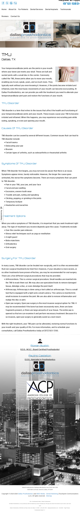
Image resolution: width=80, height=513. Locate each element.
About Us (12, 9)
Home (4, 9)
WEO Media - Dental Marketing (47, 494)
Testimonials (65, 9)
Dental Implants (51, 9)
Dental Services (36, 9)
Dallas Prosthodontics (25, 494)
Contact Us (15, 16)
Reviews (5, 16)
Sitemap (49, 496)
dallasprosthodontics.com (42, 487)
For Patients (23, 9)
